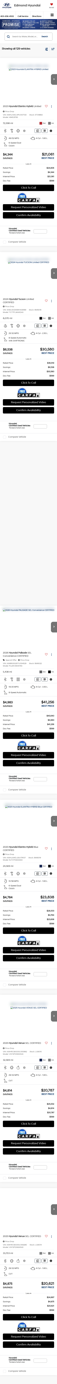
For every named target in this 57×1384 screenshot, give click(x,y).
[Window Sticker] (45, 131)
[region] (28, 174)
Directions (36, 16)
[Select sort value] (52, 49)
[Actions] (51, 106)
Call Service (23, 16)
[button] (54, 79)
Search (44, 36)
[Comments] (38, 131)
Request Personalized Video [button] (28, 207)
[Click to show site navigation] (52, 15)
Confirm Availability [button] (28, 215)
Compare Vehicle (17, 242)
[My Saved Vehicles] (51, 6)
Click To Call (28, 188)
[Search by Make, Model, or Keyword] (25, 36)
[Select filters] (46, 49)
